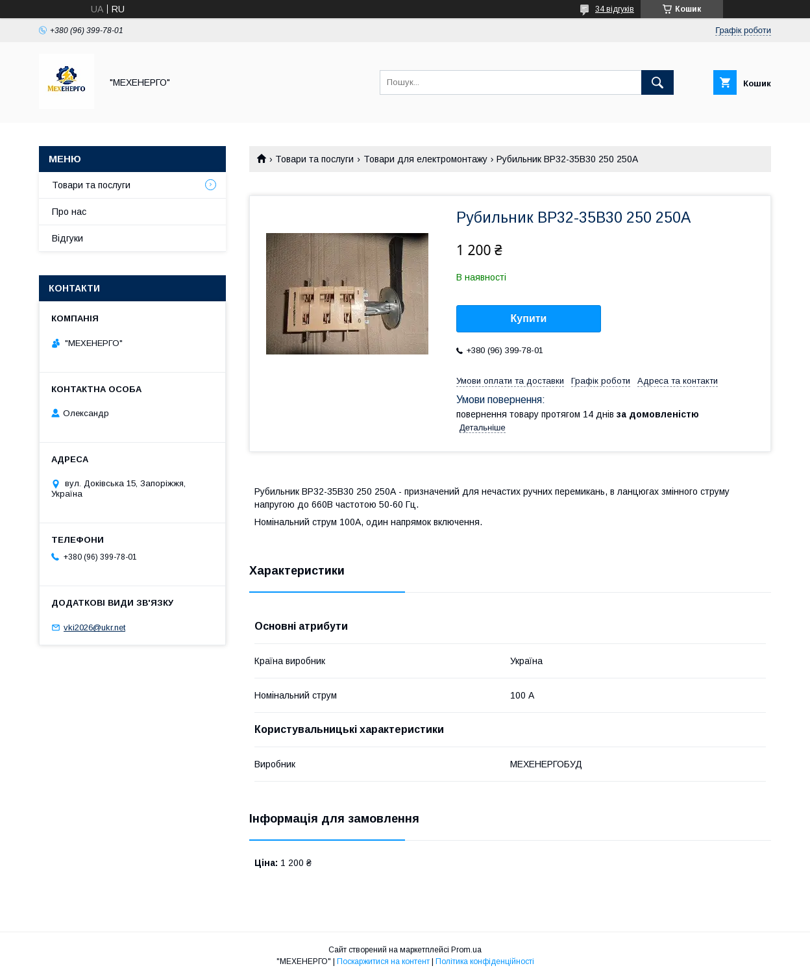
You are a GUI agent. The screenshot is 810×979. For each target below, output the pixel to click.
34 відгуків (614, 9)
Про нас (69, 211)
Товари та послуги (314, 159)
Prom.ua (466, 949)
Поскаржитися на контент (383, 961)
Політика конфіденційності (485, 961)
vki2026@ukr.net (94, 627)
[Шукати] (657, 82)
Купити (529, 318)
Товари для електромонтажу (425, 159)
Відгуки (67, 238)
